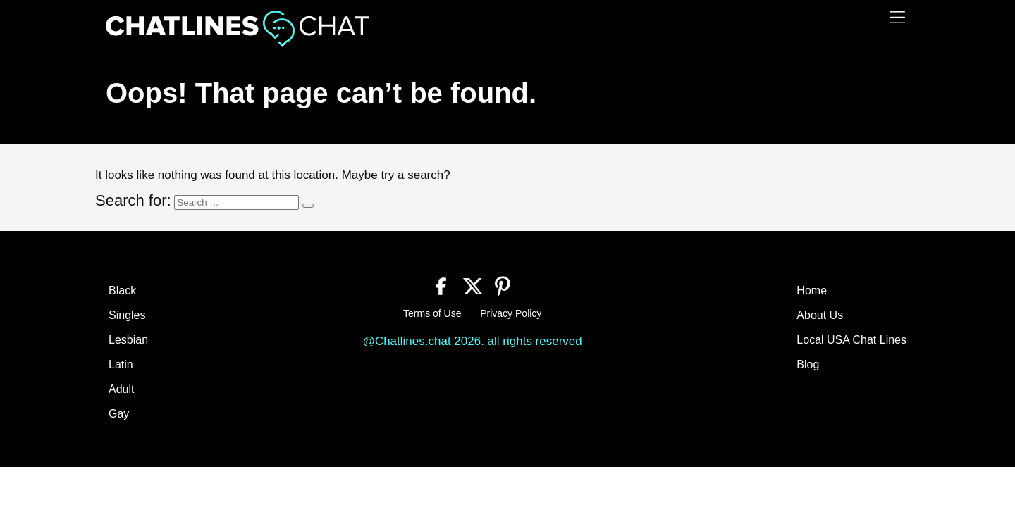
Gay (119, 414)
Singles (127, 315)
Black (122, 290)
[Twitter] (472, 284)
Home (811, 290)
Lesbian (128, 340)
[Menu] (897, 17)
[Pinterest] (503, 284)
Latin (121, 364)
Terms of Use (432, 313)
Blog (807, 364)
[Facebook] (441, 284)
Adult (121, 389)
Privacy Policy (510, 313)
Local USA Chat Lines (851, 340)
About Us (819, 315)
